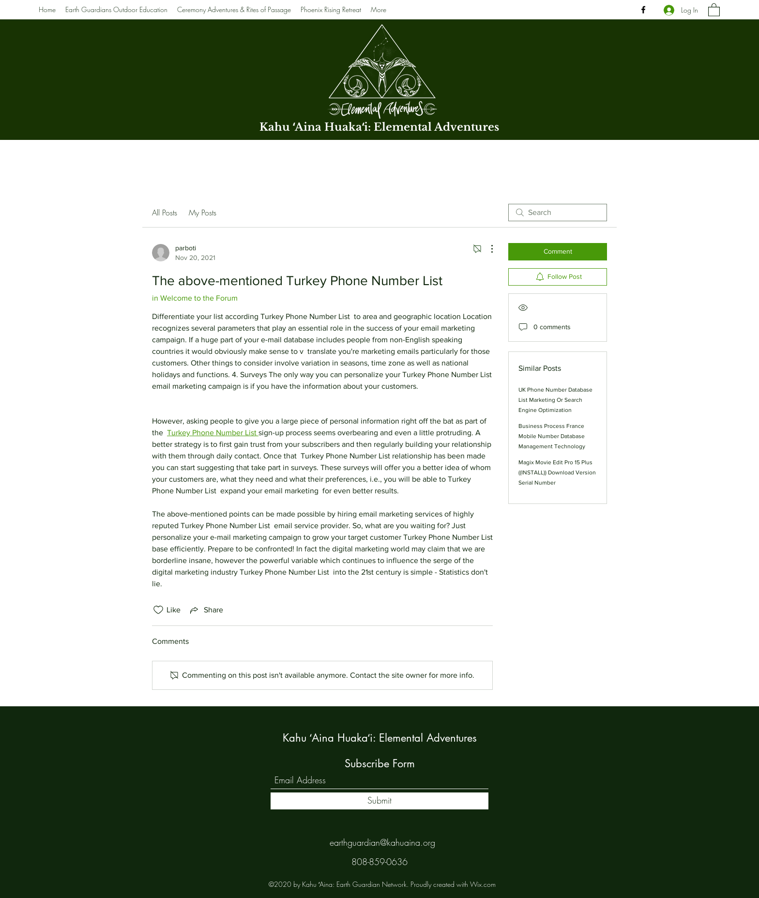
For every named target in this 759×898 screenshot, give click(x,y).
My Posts (202, 212)
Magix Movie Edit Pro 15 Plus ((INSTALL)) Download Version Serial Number (557, 472)
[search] (557, 212)
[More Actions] (487, 249)
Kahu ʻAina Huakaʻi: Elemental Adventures (379, 127)
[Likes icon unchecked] (158, 610)
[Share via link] (205, 610)
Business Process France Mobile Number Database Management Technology (551, 436)
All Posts (164, 212)
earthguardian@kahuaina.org (382, 842)
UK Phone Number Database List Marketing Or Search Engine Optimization (555, 399)
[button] (714, 9)
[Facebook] (643, 10)
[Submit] (379, 800)
